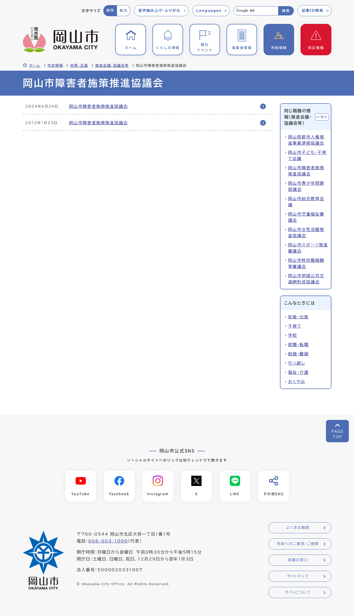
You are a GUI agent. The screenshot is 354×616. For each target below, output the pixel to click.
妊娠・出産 (298, 317)
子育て (295, 326)
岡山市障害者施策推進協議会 (98, 106)
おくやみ (296, 382)
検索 (286, 11)
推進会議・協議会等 (112, 65)
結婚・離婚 (298, 354)
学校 (292, 335)
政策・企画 (79, 65)
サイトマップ (297, 576)
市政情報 (55, 65)
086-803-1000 (108, 541)
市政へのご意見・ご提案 (298, 544)
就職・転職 (298, 345)
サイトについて (298, 592)
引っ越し (296, 363)
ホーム (34, 65)
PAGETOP (337, 434)
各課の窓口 (298, 560)
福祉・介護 (298, 372)
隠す (324, 116)
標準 (110, 10)
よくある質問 (297, 527)
